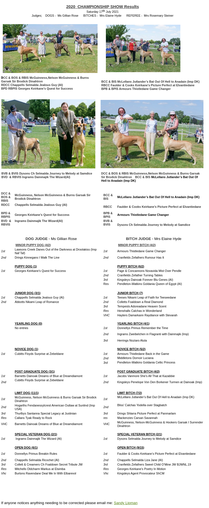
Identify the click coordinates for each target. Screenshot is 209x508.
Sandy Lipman (126, 503)
